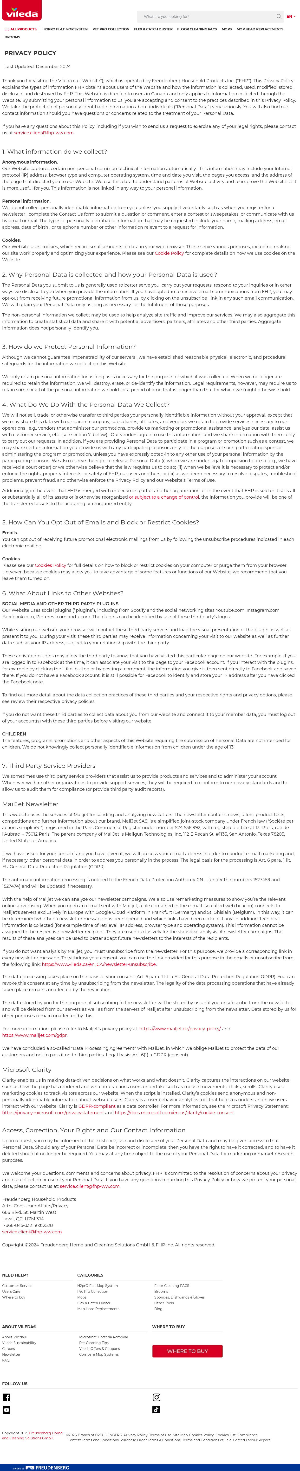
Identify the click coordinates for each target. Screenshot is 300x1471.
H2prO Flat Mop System (66, 29)
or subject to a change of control (164, 497)
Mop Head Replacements (260, 29)
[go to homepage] (22, 10)
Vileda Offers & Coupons (99, 1349)
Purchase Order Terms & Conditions (150, 1440)
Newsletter (11, 1354)
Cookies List (225, 1435)
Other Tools (164, 1303)
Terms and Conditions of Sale (206, 1440)
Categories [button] (90, 1275)
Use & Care (11, 1291)
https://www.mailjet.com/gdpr (34, 1035)
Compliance (247, 1435)
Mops (227, 29)
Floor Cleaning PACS (197, 29)
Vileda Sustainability (19, 1343)
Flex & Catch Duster (153, 29)
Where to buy (13, 1297)
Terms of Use (160, 1435)
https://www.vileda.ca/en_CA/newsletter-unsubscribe (99, 964)
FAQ (6, 1360)
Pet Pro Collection (110, 29)
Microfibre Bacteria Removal (103, 1337)
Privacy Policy (136, 1435)
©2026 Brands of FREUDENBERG (94, 1435)
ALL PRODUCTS (23, 29)
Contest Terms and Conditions (93, 1440)
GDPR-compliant (97, 1106)
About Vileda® (14, 1337)
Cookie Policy (169, 253)
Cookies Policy (50, 565)
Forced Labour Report (251, 1440)
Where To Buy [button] (168, 1327)
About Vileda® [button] (19, 1327)
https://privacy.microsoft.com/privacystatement (53, 1112)
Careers (8, 1349)
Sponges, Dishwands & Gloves (179, 1297)
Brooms (12, 37)
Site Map (180, 1435)
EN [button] (289, 16)
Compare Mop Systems (99, 1354)
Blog (158, 1309)
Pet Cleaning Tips (94, 1343)
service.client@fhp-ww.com (44, 133)
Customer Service (17, 1286)
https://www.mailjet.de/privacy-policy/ (180, 1028)
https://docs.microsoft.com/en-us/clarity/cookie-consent (174, 1112)
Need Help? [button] (15, 1275)
